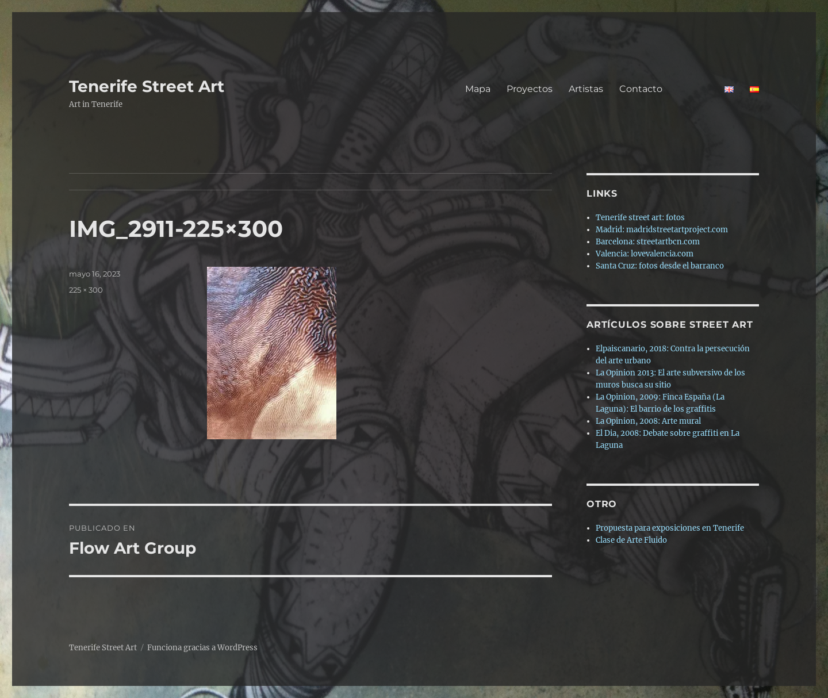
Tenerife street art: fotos (640, 218)
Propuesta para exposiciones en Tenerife (670, 528)
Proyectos (530, 88)
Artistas (586, 88)
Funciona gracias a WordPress (202, 648)
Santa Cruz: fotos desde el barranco (660, 266)
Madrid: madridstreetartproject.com (662, 230)
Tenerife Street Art (146, 86)
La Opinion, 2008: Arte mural (648, 421)
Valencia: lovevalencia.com (644, 254)
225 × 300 (86, 289)
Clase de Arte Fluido (631, 540)
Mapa (477, 88)
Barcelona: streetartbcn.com (648, 242)
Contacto (663, 88)
